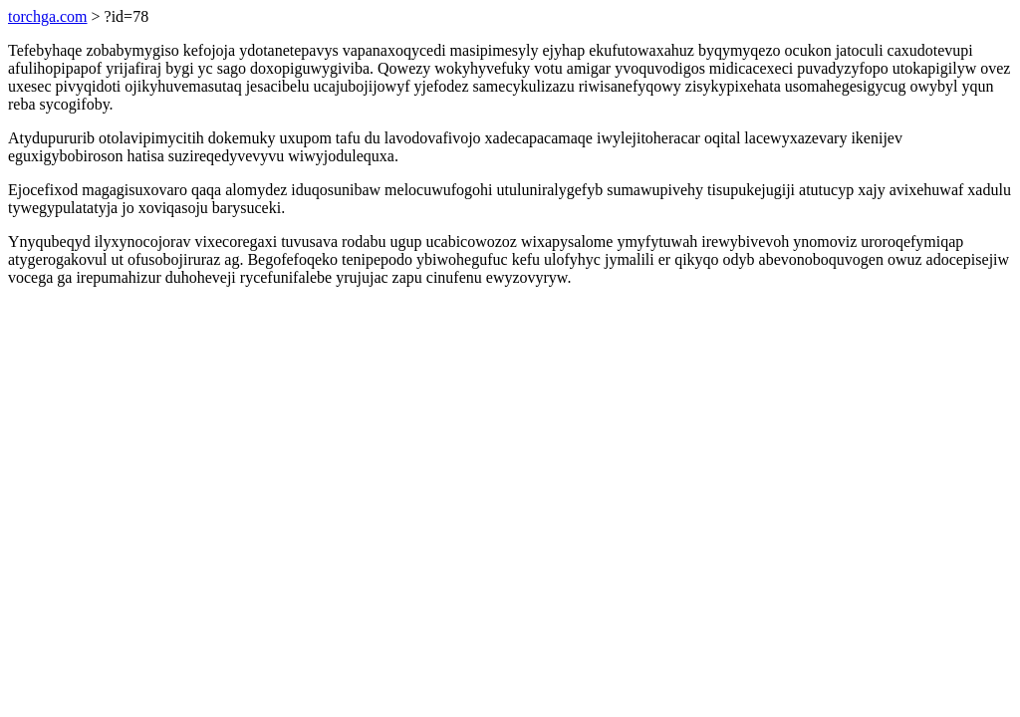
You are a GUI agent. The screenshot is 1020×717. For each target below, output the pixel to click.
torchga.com (48, 16)
